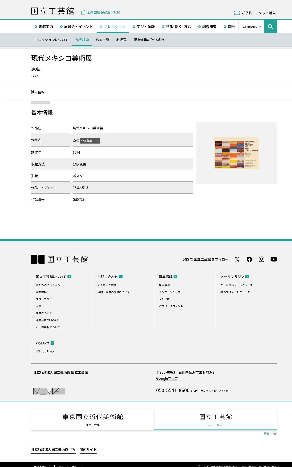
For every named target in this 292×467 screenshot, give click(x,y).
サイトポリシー (43, 462)
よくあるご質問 (106, 285)
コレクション (115, 26)
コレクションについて (51, 39)
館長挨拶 (41, 292)
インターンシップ (169, 292)
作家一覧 (102, 39)
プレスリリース (45, 351)
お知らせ (42, 342)
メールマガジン (232, 276)
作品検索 (82, 39)
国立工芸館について (51, 276)
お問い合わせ (107, 276)
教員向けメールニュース (235, 292)
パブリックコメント (171, 306)
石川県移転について (48, 327)
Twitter (237, 259)
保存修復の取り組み (149, 39)
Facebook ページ (249, 259)
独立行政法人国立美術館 (49, 445)
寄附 (231, 26)
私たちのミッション (48, 285)
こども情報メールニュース (236, 285)
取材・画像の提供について (113, 292)
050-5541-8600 (173, 390)
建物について (44, 313)
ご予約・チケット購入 (259, 12)
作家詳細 (89, 140)
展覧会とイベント (78, 26)
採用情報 (164, 285)
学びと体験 (146, 26)
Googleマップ (167, 378)
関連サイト (88, 445)
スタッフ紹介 (44, 299)
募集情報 (165, 276)
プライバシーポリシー (69, 462)
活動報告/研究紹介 (47, 320)
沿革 (38, 306)
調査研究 (209, 26)
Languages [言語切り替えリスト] (250, 26)
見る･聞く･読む (178, 26)
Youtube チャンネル (273, 259)
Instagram (261, 259)
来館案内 (46, 26)
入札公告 (164, 299)
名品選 (121, 39)
